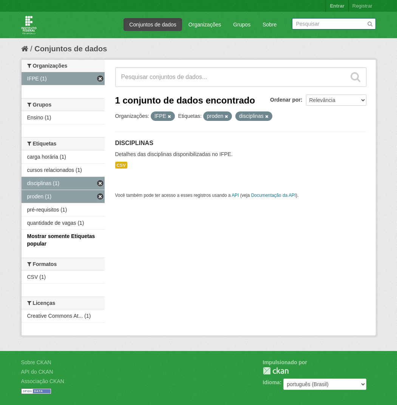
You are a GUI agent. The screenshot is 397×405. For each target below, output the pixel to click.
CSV (121, 165)
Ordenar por (285, 100)
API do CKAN (37, 372)
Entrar (337, 6)
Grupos (241, 25)
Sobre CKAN (36, 362)
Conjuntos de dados (152, 25)
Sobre (270, 25)
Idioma (271, 382)
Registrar (362, 6)
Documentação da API (273, 195)
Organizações (204, 25)
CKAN (276, 371)
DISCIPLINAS (134, 143)
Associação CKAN (42, 381)
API (235, 195)
